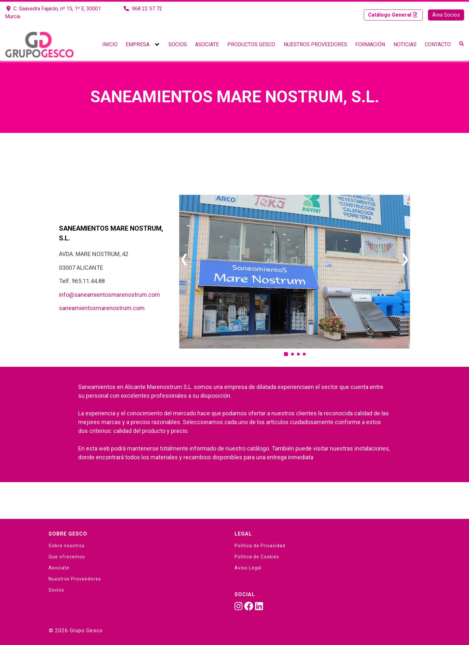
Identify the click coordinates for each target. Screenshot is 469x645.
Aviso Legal (248, 567)
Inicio (110, 44)
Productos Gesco (251, 44)
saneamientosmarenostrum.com (102, 308)
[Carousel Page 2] (292, 354)
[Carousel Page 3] (298, 354)
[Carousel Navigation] (294, 259)
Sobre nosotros (67, 545)
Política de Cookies (256, 556)
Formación (370, 44)
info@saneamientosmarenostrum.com (109, 294)
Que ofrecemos (67, 556)
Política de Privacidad (259, 545)
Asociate (207, 44)
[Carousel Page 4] (304, 354)
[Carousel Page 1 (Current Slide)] (286, 354)
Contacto (438, 44)
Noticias (405, 44)
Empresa (137, 44)
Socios (177, 44)
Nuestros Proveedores (315, 44)
